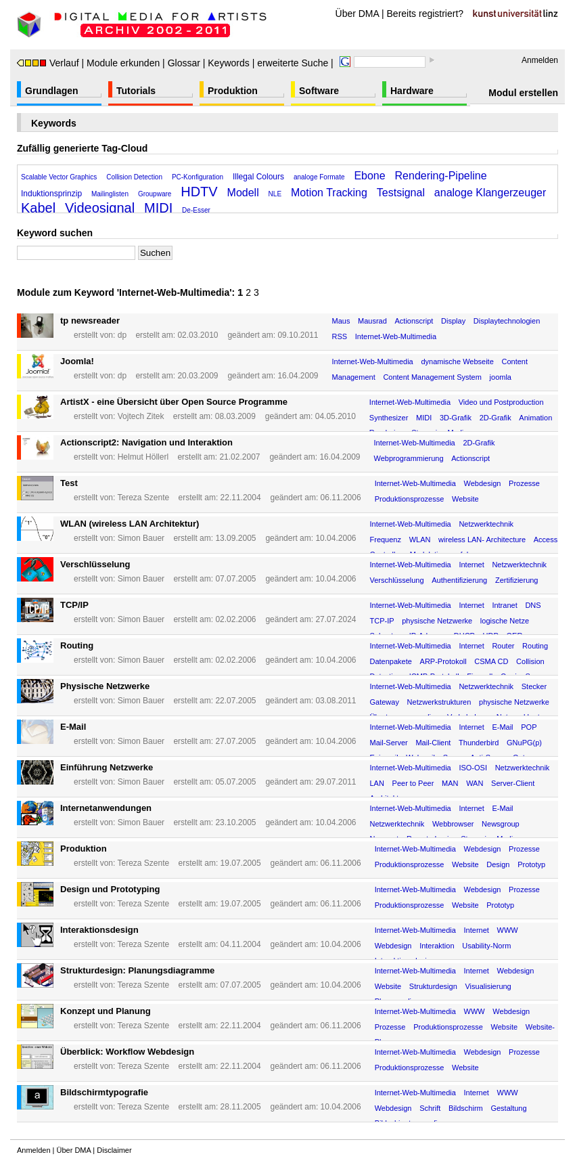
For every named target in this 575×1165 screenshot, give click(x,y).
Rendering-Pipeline (441, 175)
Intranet (504, 605)
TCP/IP (74, 605)
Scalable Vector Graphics (59, 177)
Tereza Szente (143, 497)
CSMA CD (491, 661)
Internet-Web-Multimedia (395, 336)
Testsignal (401, 192)
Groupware (154, 194)
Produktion (233, 90)
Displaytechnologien (507, 321)
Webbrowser (453, 824)
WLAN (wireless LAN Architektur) (129, 524)
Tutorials (136, 90)
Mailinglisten (110, 194)
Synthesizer (388, 418)
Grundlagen (51, 90)
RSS (339, 336)
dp (122, 335)
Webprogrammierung (408, 458)
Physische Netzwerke (105, 686)
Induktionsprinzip (51, 193)
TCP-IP (382, 621)
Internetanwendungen (106, 808)
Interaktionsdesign (99, 930)
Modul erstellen (523, 92)
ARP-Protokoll (443, 661)
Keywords (228, 63)
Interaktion (436, 946)
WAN (474, 783)
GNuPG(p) (524, 743)
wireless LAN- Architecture (482, 539)
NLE (275, 194)
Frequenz (385, 539)
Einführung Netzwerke (106, 767)
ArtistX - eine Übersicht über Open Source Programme (174, 402)
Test (69, 483)
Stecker (534, 686)
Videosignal (100, 207)
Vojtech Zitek (141, 416)
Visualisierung (488, 986)
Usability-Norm (486, 946)
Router (503, 646)
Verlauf (48, 63)
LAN (377, 783)
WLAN (420, 539)
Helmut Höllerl (143, 457)
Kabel (38, 207)
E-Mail (73, 727)
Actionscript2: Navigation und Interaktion (146, 442)
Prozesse (524, 483)
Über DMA (358, 13)
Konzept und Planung (105, 1011)
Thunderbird (479, 743)
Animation (535, 418)
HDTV (199, 191)
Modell (243, 192)
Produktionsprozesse (409, 499)
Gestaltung (508, 1108)
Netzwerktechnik (486, 524)
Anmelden (540, 60)
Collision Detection (134, 177)
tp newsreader (90, 320)
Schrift (429, 1108)
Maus (340, 321)
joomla (500, 377)
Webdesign (482, 483)
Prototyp (531, 864)
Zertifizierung (516, 580)
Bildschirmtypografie (104, 1092)
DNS (532, 605)
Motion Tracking (329, 192)
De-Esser (196, 210)
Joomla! (77, 361)
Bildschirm (465, 1108)
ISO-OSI (473, 768)
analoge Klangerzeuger (490, 192)
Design (497, 864)
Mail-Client (433, 743)
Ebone (369, 175)
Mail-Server (389, 743)
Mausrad (372, 321)
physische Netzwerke (437, 621)
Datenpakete (391, 661)
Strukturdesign (433, 986)
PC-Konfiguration (197, 177)
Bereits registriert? (425, 13)
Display (453, 321)
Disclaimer (114, 1150)
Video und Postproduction (501, 402)
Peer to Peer (413, 783)
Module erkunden (123, 63)
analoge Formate (319, 177)
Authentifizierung (459, 580)
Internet (471, 564)
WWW (507, 930)
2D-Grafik (495, 418)
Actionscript (414, 321)
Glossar (184, 63)
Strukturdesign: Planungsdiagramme (137, 970)
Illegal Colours (258, 176)
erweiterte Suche (292, 63)
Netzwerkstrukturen (439, 702)
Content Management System (432, 377)
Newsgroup (501, 824)
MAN (450, 783)
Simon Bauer (141, 538)
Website (465, 499)
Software (319, 90)
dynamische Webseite (457, 361)
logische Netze (504, 621)
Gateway (384, 702)
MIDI (158, 207)
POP (528, 727)
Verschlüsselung (95, 564)
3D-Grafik (456, 418)
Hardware (412, 90)
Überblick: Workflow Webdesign (127, 1052)
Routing (76, 645)
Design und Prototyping (110, 889)
